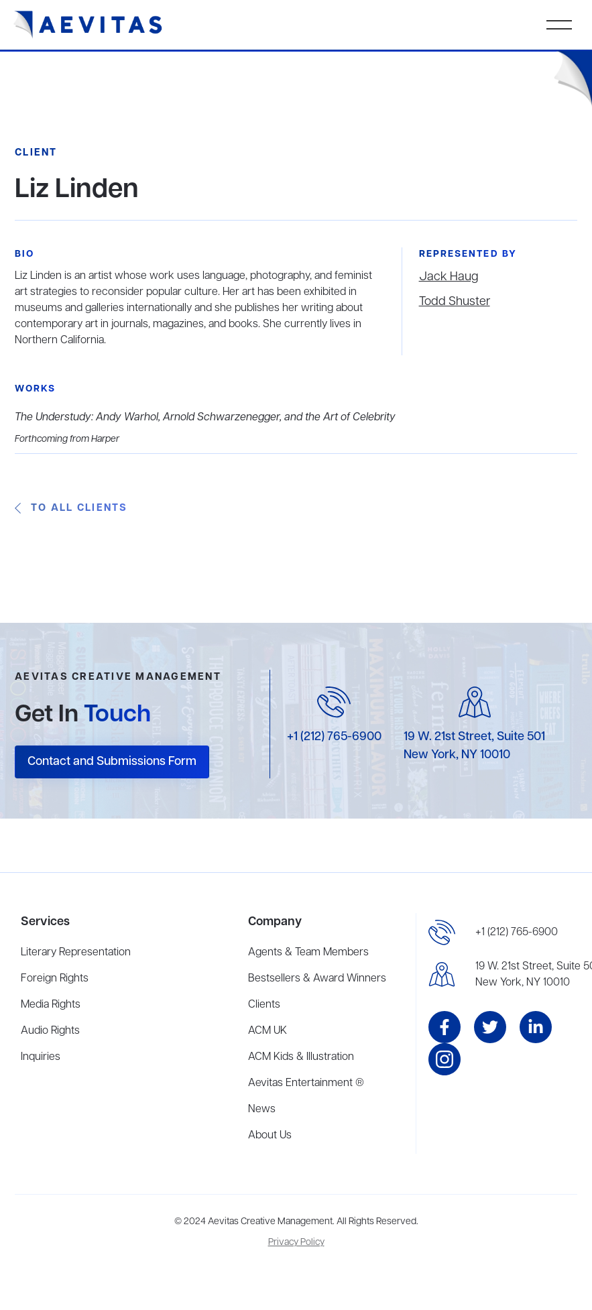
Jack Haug (448, 277)
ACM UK (267, 1031)
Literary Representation (76, 952)
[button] (559, 25)
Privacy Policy (296, 1242)
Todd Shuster (454, 302)
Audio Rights (50, 1031)
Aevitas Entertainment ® (306, 1083)
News (262, 1109)
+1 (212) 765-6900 (334, 737)
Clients (264, 1005)
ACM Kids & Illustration (301, 1057)
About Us (270, 1135)
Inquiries (40, 1057)
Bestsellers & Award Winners (317, 978)
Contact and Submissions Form (111, 762)
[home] (88, 25)
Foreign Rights (54, 978)
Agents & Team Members (308, 952)
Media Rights (50, 1005)
